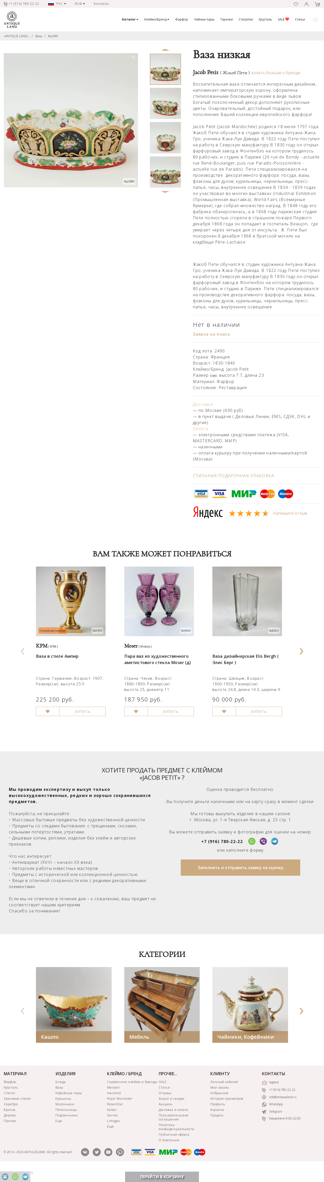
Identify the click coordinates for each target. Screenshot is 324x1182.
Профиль (217, 1117)
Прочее (10, 1134)
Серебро (11, 1117)
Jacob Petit (221, 72)
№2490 (53, 36)
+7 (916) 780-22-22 (222, 854)
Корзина (217, 1122)
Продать (217, 1128)
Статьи (300, 19)
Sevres (112, 1128)
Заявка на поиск (211, 334)
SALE (283, 19)
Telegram (272, 1125)
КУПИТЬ (86, 724)
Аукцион (166, 1117)
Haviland (114, 1106)
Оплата (201, 428)
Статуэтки (246, 19)
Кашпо (49, 1049)
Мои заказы (219, 1100)
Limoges (113, 1134)
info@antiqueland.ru (279, 1110)
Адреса (270, 1095)
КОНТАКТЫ (273, 1086)
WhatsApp (272, 1117)
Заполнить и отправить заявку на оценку (241, 880)
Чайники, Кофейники (245, 1049)
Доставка (203, 404)
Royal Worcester (120, 1111)
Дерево (10, 1128)
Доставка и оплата (173, 1122)
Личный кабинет (224, 1095)
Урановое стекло (17, 1111)
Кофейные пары (68, 1106)
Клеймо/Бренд (156, 19)
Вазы (38, 36)
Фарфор (181, 19)
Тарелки (226, 19)
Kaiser (112, 1122)
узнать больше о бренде (275, 72)
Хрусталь (265, 19)
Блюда (60, 1095)
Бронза (9, 1122)
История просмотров (227, 1111)
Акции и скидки (172, 1111)
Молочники (64, 1117)
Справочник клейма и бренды (132, 1095)
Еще (58, 1134)
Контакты (101, 4)
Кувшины (63, 1111)
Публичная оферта (174, 1147)
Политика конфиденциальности (176, 1140)
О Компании (169, 1153)
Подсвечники (66, 1128)
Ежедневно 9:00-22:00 (281, 1131)
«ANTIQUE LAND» (16, 36)
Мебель (139, 1049)
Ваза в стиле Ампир (59, 664)
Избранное (219, 1106)
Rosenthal (115, 1117)
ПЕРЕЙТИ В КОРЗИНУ (162, 1176)
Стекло (9, 1106)
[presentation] (22, 656)
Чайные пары (204, 19)
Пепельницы (66, 1122)
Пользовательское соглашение (174, 1130)
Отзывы (165, 1106)
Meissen (113, 1100)
